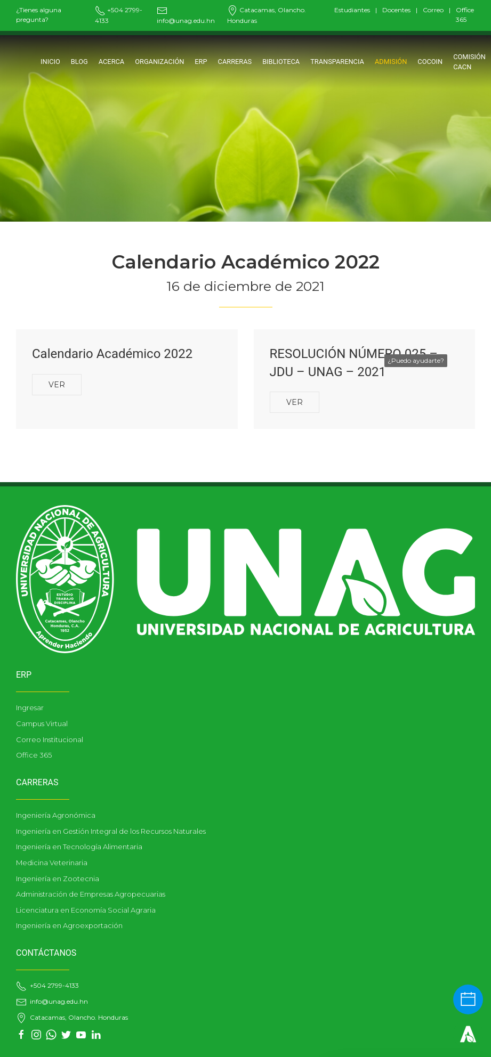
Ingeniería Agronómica (55, 815)
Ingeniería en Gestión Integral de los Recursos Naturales (111, 831)
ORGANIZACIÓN (159, 62)
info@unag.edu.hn (52, 1001)
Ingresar (30, 707)
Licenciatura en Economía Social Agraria (86, 910)
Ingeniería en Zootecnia (57, 878)
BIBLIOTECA (281, 62)
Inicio (50, 62)
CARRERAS (235, 62)
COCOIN (429, 62)
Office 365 (34, 755)
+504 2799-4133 (47, 985)
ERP (201, 62)
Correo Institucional (49, 739)
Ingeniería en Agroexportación (69, 925)
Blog (79, 62)
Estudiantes (352, 10)
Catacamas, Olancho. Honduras (72, 1017)
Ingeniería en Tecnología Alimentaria (79, 846)
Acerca (111, 62)
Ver (57, 384)
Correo (433, 10)
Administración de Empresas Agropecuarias (90, 894)
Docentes (396, 10)
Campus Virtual (42, 723)
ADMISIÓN (391, 62)
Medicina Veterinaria (51, 862)
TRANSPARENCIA (337, 62)
